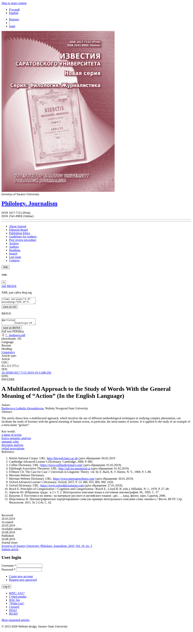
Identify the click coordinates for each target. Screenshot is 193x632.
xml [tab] (4, 286)
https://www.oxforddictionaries (59, 487)
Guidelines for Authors (23, 236)
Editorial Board (18, 229)
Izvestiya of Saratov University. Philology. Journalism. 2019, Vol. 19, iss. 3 (47, 548)
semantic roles (10, 443)
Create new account (21, 578)
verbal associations (13, 450)
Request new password (23, 582)
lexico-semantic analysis (16, 440)
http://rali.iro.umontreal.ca (74, 470)
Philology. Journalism (29, 203)
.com (81, 487)
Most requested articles (15, 622)
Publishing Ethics (19, 233)
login (12, 26)
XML (5, 267)
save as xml (9, 308)
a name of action (11, 437)
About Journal (17, 226)
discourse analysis (12, 447)
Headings (14, 250)
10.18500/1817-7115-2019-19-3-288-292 (26, 374)
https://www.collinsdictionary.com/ (61, 467)
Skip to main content (14, 3)
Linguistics (8, 354)
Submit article (10, 551)
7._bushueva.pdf (15, 337)
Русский (14, 9)
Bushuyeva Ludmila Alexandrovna (23, 410)
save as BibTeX (11, 330)
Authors (14, 246)
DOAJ (13, 612)
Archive (14, 243)
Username (9, 567)
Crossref (14, 609)
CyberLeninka (17, 598)
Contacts (14, 260)
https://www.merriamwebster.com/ (74, 481)
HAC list (14, 602)
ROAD (13, 615)
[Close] (4, 282)
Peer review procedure (22, 240)
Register (14, 19)
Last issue (15, 257)
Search (13, 253)
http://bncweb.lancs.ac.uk (62, 460)
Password (8, 571)
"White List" (16, 605)
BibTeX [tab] (11, 286)
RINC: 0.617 (17, 595)
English (13, 13)
